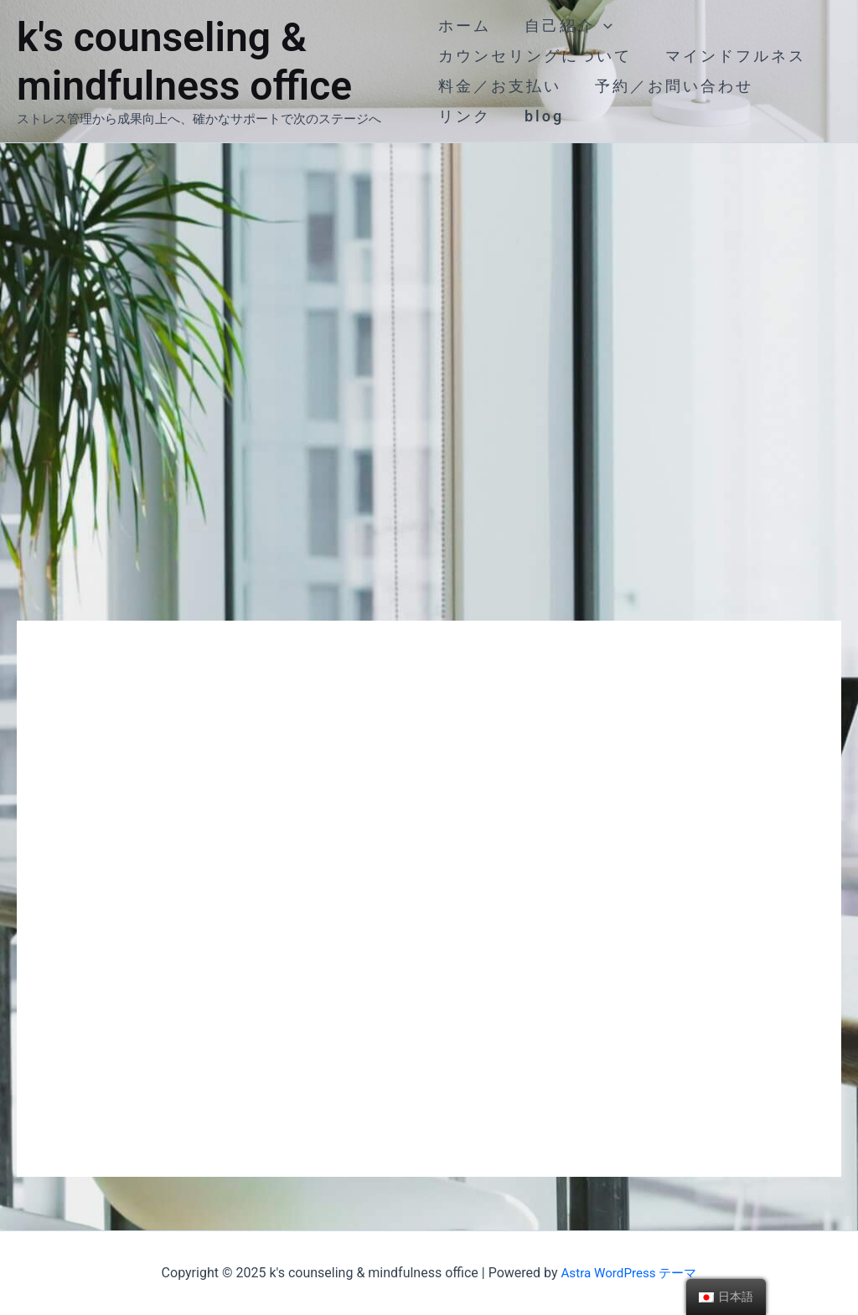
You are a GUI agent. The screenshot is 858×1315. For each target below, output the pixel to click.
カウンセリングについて (535, 55)
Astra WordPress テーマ (628, 1273)
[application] (600, 26)
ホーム (464, 25)
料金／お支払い (499, 86)
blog (541, 116)
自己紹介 (565, 26)
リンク (464, 116)
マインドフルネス (732, 55)
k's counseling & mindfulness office (184, 61)
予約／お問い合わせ (671, 86)
